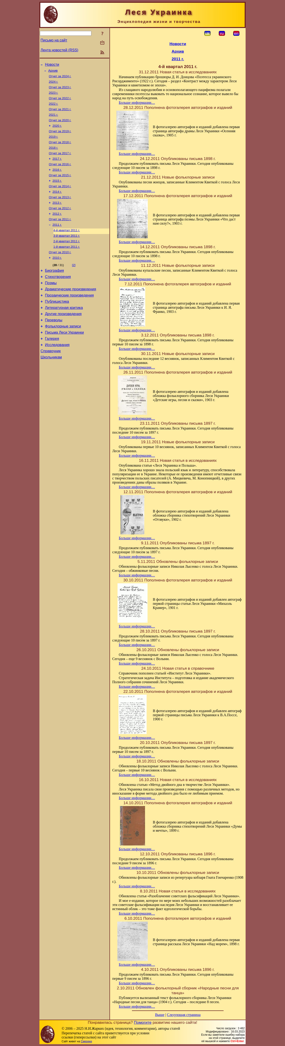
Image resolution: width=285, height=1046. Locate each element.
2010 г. (57, 274)
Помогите (142, 1022)
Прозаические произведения (69, 316)
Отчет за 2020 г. (60, 125)
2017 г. (57, 167)
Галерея (52, 364)
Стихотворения (58, 295)
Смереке (86, 1041)
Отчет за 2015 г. (60, 185)
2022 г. (53, 108)
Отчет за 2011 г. (60, 233)
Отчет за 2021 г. (60, 114)
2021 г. (53, 119)
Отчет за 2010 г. (60, 268)
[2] (73, 282)
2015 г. (57, 191)
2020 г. (57, 131)
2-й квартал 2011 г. (66, 257)
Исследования (57, 371)
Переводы (53, 343)
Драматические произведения (70, 309)
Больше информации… (137, 103)
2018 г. (53, 155)
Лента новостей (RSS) (59, 50)
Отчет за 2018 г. (60, 149)
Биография (54, 288)
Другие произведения (63, 336)
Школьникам (51, 384)
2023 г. (53, 96)
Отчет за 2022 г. (60, 102)
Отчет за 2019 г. (60, 137)
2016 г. (57, 179)
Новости (52, 65)
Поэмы (51, 302)
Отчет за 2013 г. (60, 209)
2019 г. (53, 143)
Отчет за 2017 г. (60, 161)
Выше (159, 1015)
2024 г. (53, 84)
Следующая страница (184, 1015)
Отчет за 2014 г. (60, 197)
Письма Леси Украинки (64, 357)
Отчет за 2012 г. (60, 221)
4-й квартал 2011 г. (66, 245)
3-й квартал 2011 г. (66, 251)
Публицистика (57, 323)
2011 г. (57, 239)
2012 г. (57, 227)
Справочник (51, 378)
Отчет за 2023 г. (60, 90)
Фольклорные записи (63, 350)
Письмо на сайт (54, 40)
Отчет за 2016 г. (60, 173)
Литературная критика (64, 329)
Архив (53, 72)
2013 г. (57, 215)
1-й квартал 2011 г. (66, 262)
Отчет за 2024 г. (60, 78)
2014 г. (57, 203)
